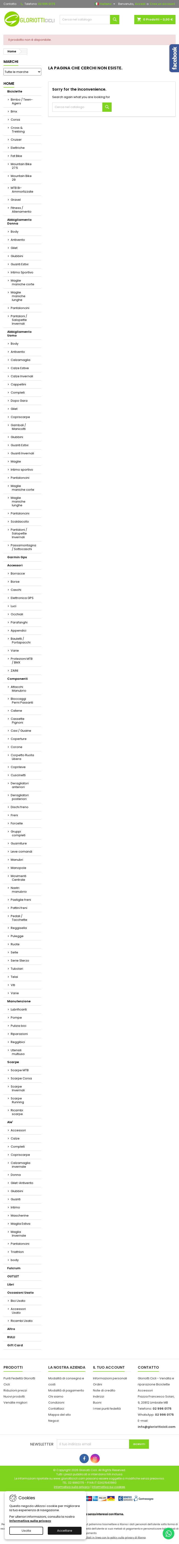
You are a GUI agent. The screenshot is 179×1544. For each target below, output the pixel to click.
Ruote (15, 944)
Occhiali (17, 614)
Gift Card (15, 1345)
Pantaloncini (20, 308)
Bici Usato (18, 1301)
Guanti (16, 1199)
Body (14, 231)
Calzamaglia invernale (20, 1165)
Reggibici (18, 1042)
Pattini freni (19, 908)
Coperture (19, 739)
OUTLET (13, 1276)
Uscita (26, 1530)
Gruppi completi (18, 833)
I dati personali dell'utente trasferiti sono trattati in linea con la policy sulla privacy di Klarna (89, 1537)
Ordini (97, 1384)
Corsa (15, 119)
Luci (13, 606)
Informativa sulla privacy (30, 1521)
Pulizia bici (18, 1026)
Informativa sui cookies (108, 1487)
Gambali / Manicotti (18, 427)
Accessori (15, 565)
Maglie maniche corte (22, 282)
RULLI (11, 1337)
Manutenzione (19, 1001)
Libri (10, 1284)
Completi (18, 392)
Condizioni (56, 1402)
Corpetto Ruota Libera (22, 757)
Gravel (16, 199)
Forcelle (17, 823)
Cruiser (16, 139)
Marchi (10, 61)
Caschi (16, 590)
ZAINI (14, 670)
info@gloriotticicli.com (157, 1427)
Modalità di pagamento (66, 1390)
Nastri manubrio (19, 890)
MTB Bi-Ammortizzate (22, 190)
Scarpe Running (17, 1100)
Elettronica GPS (22, 598)
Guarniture (19, 843)
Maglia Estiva (20, 1223)
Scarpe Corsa (21, 1078)
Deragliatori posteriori (20, 797)
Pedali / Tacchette (19, 918)
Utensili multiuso (18, 1052)
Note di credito (104, 1390)
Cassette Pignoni (17, 721)
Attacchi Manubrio (18, 689)
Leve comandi (21, 851)
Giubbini (17, 256)
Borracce (18, 573)
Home (8, 83)
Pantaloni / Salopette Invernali (19, 320)
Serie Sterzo (20, 960)
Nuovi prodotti (14, 1396)
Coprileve (18, 767)
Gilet (14, 248)
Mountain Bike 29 (21, 178)
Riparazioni (19, 1034)
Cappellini (18, 384)
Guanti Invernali (22, 453)
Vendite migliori (15, 1402)
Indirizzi (98, 1396)
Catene (16, 710)
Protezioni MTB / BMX (22, 660)
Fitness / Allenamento (21, 210)
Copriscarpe (20, 417)
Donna (16, 1175)
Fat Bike (16, 156)
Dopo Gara (19, 400)
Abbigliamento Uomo (19, 334)
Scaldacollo (20, 521)
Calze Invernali (22, 376)
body (15, 1260)
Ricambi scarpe (17, 1112)
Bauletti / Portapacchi (21, 640)
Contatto (9, 4)
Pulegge (17, 936)
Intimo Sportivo (22, 272)
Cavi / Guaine (21, 730)
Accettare (64, 1530)
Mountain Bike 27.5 (21, 166)
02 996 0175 (46, 4)
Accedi (140, 4)
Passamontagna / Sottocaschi (23, 547)
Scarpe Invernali (18, 1088)
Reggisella (19, 928)
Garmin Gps (17, 557)
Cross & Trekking (18, 130)
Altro (11, 1329)
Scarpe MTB (20, 1070)
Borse (15, 581)
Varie (15, 650)
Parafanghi (19, 622)
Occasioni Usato (20, 1292)
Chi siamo (55, 1396)
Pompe (16, 1017)
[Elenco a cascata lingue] (105, 4)
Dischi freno (19, 807)
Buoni (97, 1402)
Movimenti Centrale (18, 878)
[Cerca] (89, 19)
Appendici (18, 630)
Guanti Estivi (19, 264)
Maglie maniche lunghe (18, 296)
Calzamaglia (20, 360)
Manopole (18, 868)
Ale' (10, 1122)
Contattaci (56, 1408)
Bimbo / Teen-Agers (22, 101)
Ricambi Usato (22, 1321)
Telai (14, 977)
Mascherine (20, 1215)
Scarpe (13, 1062)
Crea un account (162, 4)
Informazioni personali (110, 1378)
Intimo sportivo (22, 469)
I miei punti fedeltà (107, 1408)
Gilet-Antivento (22, 1183)
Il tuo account (109, 1367)
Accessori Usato (18, 1311)
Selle (14, 952)
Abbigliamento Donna (19, 222)
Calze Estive (20, 368)
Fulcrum (14, 1268)
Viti (13, 985)
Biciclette (14, 91)
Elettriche (18, 148)
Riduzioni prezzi (15, 1390)
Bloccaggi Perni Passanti (22, 701)
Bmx (14, 111)
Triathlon (17, 1252)
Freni (14, 815)
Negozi (53, 1420)
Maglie (16, 461)
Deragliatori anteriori (20, 785)
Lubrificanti (19, 1009)
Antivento (18, 240)
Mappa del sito (59, 1414)
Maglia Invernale (18, 1234)
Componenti (17, 679)
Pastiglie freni (21, 900)
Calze (15, 1138)
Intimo (15, 1207)
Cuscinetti (18, 775)
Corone (16, 747)
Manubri (17, 859)
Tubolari (17, 968)
